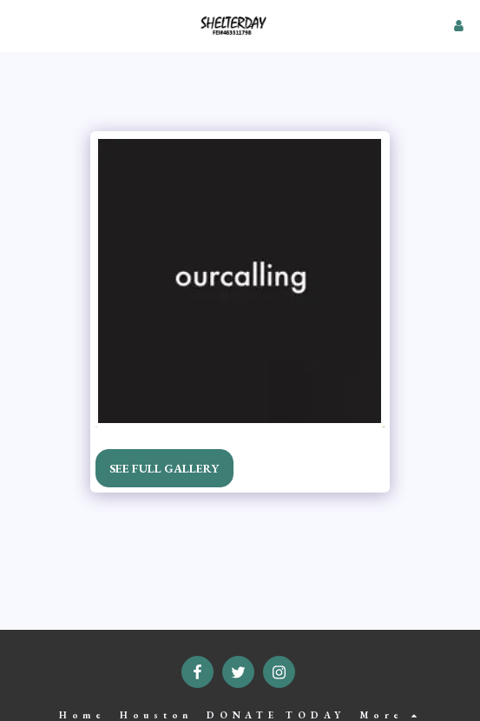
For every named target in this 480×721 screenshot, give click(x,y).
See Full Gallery (164, 468)
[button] (19, 25)
